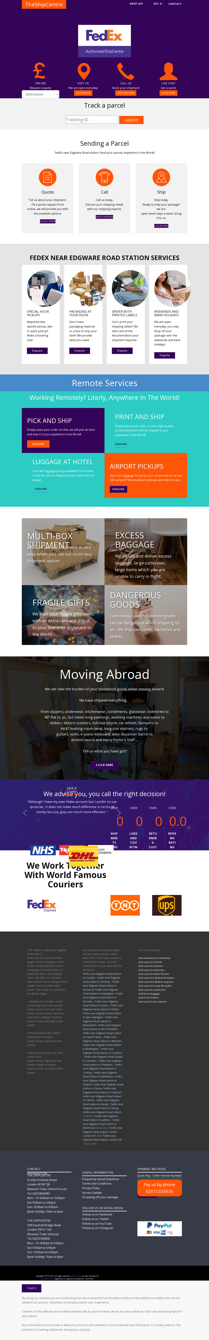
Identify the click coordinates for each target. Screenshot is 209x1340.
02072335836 (104, 216)
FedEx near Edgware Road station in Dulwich (102, 1080)
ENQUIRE (38, 444)
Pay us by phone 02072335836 (159, 1188)
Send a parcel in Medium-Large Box (156, 981)
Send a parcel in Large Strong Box (155, 985)
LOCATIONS (83, 93)
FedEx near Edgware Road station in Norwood (101, 985)
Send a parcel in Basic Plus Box (153, 973)
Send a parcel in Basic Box (151, 970)
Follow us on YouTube (97, 1223)
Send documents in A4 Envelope (154, 958)
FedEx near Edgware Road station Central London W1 (102, 1131)
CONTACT (175, 3)
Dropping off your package (100, 1197)
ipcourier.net (75, 1276)
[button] (25, 813)
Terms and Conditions (96, 1183)
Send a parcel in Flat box (150, 966)
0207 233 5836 (125, 93)
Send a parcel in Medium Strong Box (156, 977)
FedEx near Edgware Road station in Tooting (102, 1068)
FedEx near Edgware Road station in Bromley (103, 997)
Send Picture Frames (148, 997)
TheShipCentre (44, 4)
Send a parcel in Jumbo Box (152, 989)
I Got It (31, 1288)
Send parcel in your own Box (152, 1001)
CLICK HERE (168, 93)
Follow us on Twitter (95, 1219)
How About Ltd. (47, 1279)
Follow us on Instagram (97, 1228)
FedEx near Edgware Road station (102, 1112)
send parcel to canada (39, 1037)
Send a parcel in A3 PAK (150, 962)
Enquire (37, 351)
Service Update (92, 1193)
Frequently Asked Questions (100, 1179)
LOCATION (161, 225)
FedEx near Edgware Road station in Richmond (101, 1123)
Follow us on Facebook (97, 1214)
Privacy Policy (91, 1188)
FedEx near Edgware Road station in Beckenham (100, 1021)
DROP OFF (136, 3)
